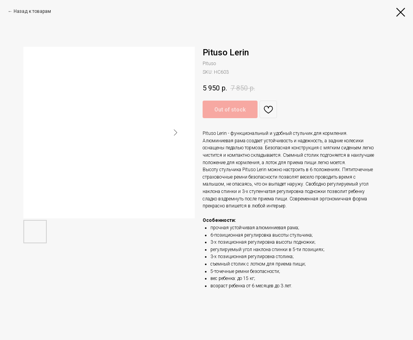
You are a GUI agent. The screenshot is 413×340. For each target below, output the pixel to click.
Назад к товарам (32, 11)
